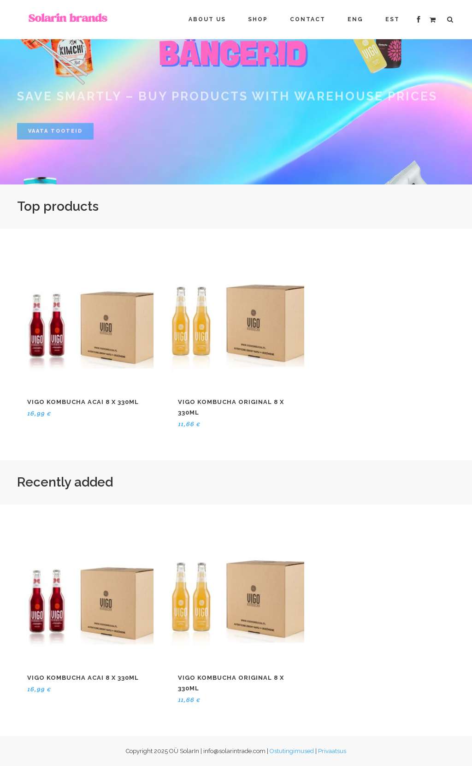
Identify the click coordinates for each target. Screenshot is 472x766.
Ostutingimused (292, 751)
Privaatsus (332, 751)
